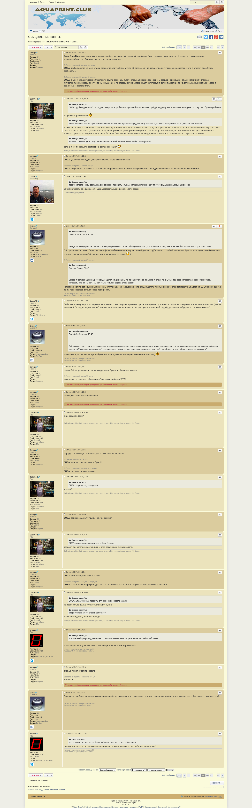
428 (40, 250)
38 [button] (199, 47)
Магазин (33, 2)
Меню (35, 31)
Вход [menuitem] (220, 31)
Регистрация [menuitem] (208, 31)
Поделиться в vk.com (221, 37)
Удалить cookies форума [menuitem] (193, 796)
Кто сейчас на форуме (39, 787)
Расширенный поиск (222, 2)
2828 (41, 651)
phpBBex (114, 801)
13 (40, 309)
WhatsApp (61, 2)
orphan (33, 630)
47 (40, 61)
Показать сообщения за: (97, 770)
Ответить (34, 47)
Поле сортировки (132, 770)
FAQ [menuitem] (43, 31)
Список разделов (37, 796)
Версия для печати (199, 37)
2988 (41, 125)
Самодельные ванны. (44, 37)
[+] (72, 807)
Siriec (32, 226)
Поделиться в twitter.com (206, 37)
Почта (42, 2)
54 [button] (218, 47)
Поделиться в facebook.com (211, 37)
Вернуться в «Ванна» (39, 780)
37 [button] (195, 47)
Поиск (217, 2)
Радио (51, 2)
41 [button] (211, 47)
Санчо (32, 177)
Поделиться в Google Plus (216, 37)
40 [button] (207, 47)
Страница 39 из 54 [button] (179, 47)
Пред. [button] (184, 47)
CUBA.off (34, 99)
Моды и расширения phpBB (125, 803)
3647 (41, 210)
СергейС (33, 301)
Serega (33, 53)
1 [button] (188, 47)
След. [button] (222, 47)
